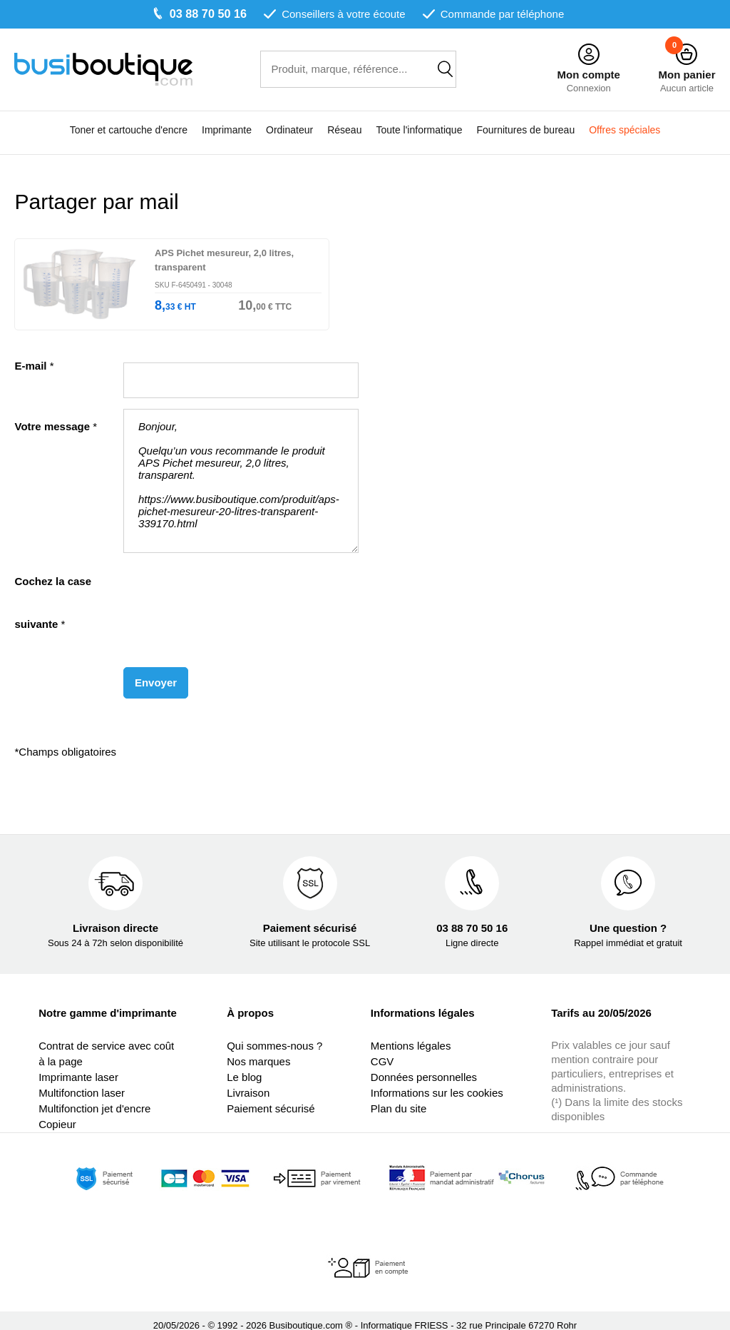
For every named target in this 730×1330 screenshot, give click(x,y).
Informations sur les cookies (437, 1083)
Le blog (244, 1067)
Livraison (248, 1083)
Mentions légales (411, 1036)
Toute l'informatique (419, 130)
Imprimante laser (78, 1067)
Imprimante (227, 130)
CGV (382, 1051)
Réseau (344, 130)
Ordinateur (289, 130)
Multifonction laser (81, 1083)
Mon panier (686, 74)
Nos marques (258, 1051)
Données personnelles (424, 1067)
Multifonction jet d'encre (94, 1098)
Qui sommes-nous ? (274, 1036)
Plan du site (398, 1098)
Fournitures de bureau (525, 130)
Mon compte (588, 74)
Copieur (57, 1114)
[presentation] (231, 581)
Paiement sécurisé (270, 1098)
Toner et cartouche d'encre (128, 130)
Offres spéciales (624, 130)
